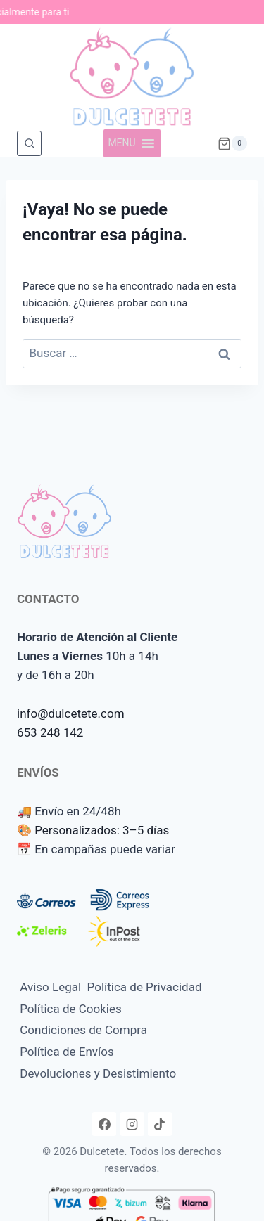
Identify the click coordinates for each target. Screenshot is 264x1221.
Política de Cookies (71, 1009)
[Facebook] (104, 1124)
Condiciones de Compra (83, 1030)
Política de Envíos (67, 1052)
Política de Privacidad (144, 987)
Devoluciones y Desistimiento (98, 1073)
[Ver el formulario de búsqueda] (29, 143)
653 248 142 (50, 732)
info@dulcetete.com (71, 713)
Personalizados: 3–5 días (101, 830)
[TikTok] (160, 1124)
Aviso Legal (50, 987)
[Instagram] (132, 1124)
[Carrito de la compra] (232, 143)
